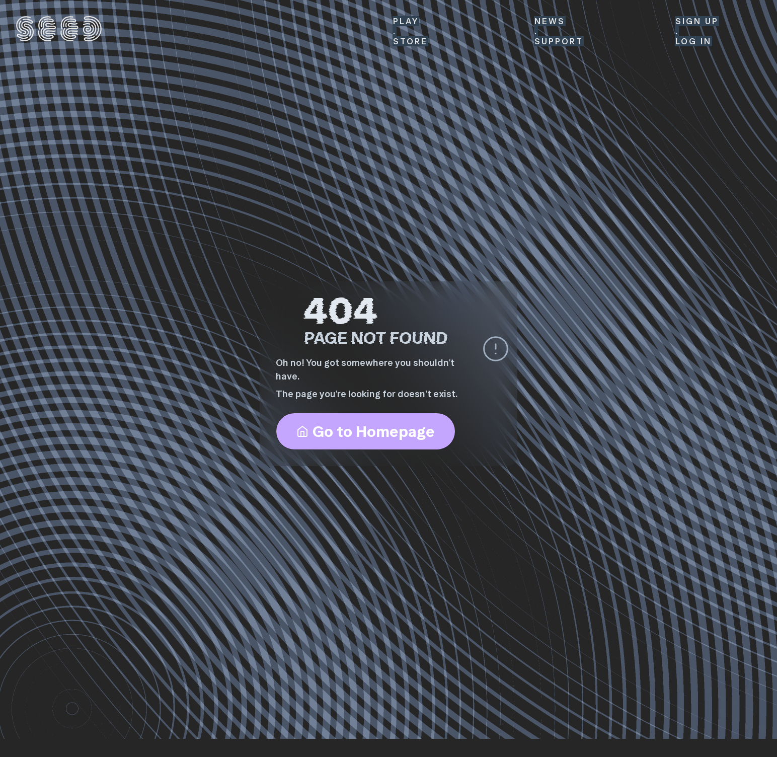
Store (410, 41)
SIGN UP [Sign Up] (697, 21)
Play (406, 21)
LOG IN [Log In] (693, 41)
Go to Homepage (365, 431)
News (549, 21)
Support (558, 41)
